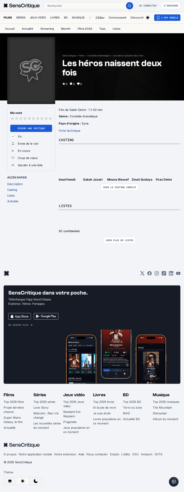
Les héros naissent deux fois (128, 55)
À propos (10, 454)
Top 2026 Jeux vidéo (73, 404)
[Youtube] (178, 274)
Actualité (9, 427)
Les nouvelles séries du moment (47, 425)
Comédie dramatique (98, 55)
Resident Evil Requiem (71, 414)
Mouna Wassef (118, 179)
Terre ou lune (132, 407)
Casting (66, 139)
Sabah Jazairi (93, 179)
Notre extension (65, 454)
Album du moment (165, 419)
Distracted (159, 413)
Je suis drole (102, 413)
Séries (39, 394)
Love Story (41, 407)
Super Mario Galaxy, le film (13, 420)
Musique (161, 394)
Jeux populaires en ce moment (76, 430)
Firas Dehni (164, 179)
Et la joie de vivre (104, 407)
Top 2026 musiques (166, 402)
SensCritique (69, 55)
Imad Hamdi (67, 179)
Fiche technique (69, 130)
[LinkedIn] (171, 274)
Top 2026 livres (103, 402)
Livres (99, 394)
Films (81, 55)
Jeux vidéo (74, 394)
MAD (126, 413)
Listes (65, 205)
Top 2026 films (14, 402)
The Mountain (162, 407)
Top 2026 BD (132, 402)
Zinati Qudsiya (142, 179)
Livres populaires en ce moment (107, 421)
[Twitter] (142, 274)
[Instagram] (157, 274)
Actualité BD (131, 419)
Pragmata (69, 422)
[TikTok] (164, 274)
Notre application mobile (35, 454)
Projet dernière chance (14, 410)
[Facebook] (149, 274)
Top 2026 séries (44, 402)
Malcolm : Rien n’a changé (45, 415)
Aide (81, 454)
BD (126, 394)
